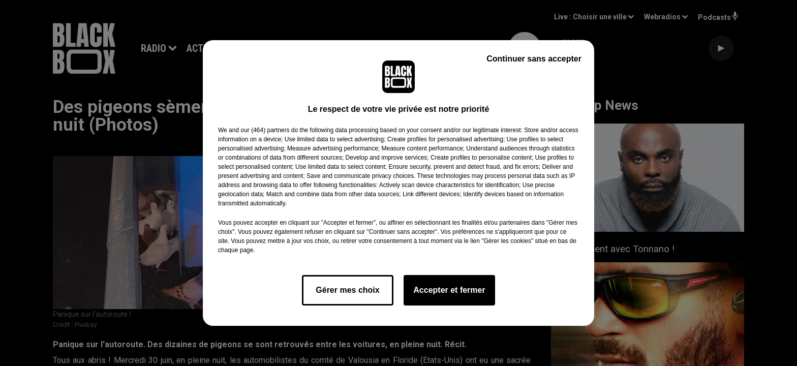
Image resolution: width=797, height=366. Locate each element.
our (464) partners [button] (264, 130)
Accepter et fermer (449, 290)
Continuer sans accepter (533, 58)
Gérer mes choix (347, 290)
